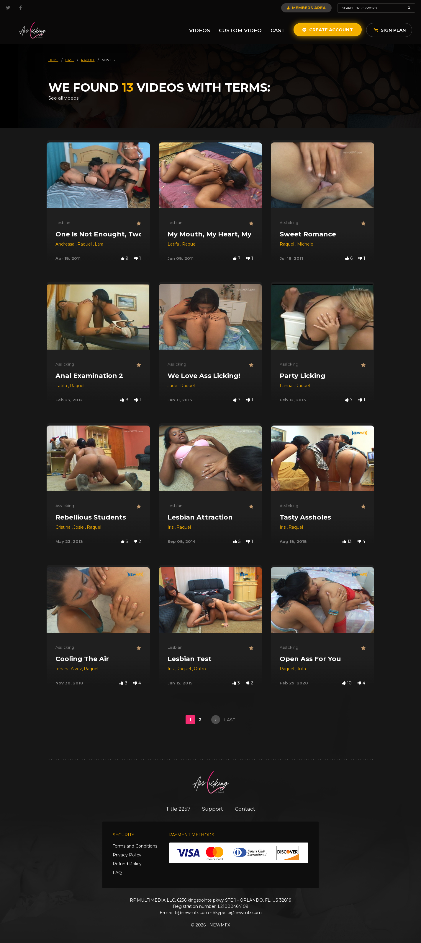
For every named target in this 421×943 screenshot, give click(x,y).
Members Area (306, 7)
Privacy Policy (127, 855)
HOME (53, 60)
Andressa (65, 244)
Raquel (85, 244)
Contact (245, 809)
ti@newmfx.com (192, 912)
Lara (99, 244)
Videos (199, 30)
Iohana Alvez (68, 668)
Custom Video (240, 30)
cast (69, 60)
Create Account (327, 30)
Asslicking (289, 222)
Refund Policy (127, 863)
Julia (301, 668)
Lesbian (62, 222)
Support (212, 809)
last (223, 719)
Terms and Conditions (135, 846)
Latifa (174, 244)
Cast (278, 30)
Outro (200, 668)
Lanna (287, 385)
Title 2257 (178, 809)
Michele (305, 244)
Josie (79, 527)
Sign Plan (390, 30)
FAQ (117, 872)
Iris (171, 527)
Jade (173, 385)
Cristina (63, 527)
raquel (88, 60)
